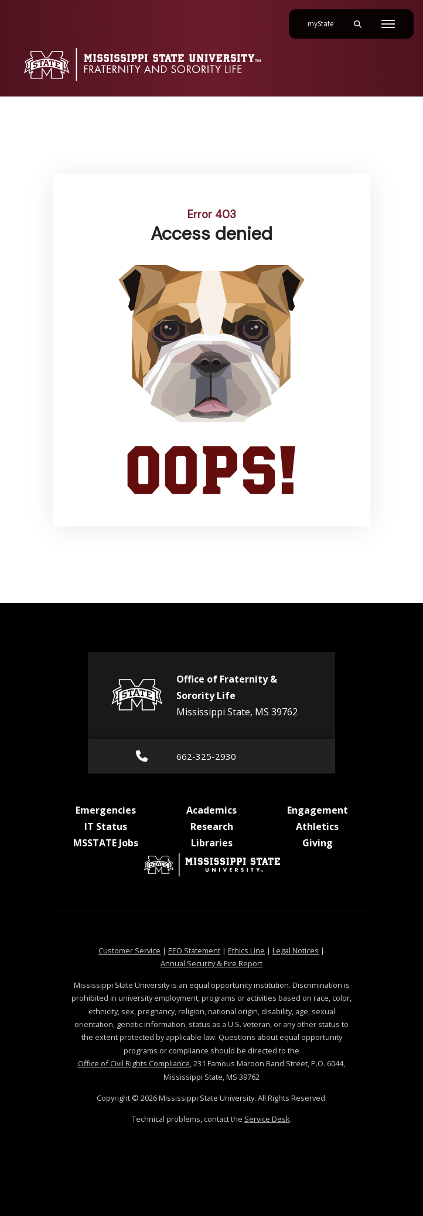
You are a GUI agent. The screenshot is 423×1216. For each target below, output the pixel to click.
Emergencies (106, 810)
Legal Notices (295, 950)
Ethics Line (246, 950)
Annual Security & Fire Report (211, 963)
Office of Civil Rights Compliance (134, 1063)
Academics (211, 810)
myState (325, 19)
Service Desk (267, 1119)
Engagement (317, 810)
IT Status (105, 826)
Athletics (317, 826)
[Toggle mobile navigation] (388, 24)
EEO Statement (194, 950)
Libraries (212, 842)
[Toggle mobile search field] (357, 24)
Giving (317, 842)
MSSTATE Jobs (105, 842)
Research (211, 826)
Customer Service (129, 950)
